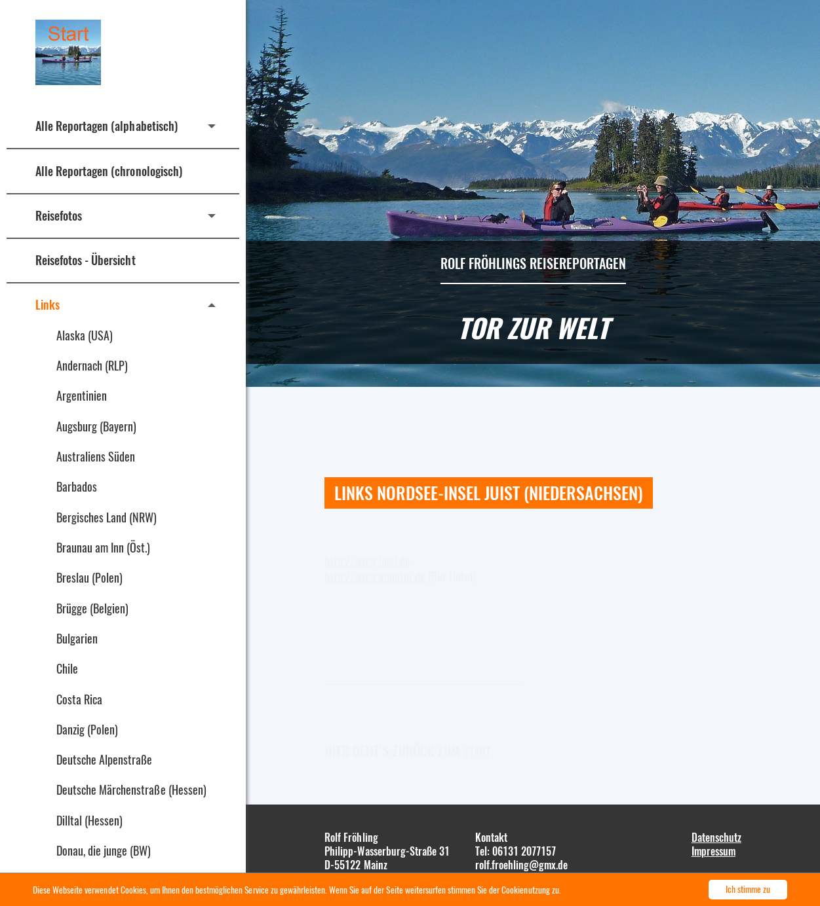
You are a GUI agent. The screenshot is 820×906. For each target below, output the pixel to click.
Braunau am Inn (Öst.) (103, 547)
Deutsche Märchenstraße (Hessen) (131, 789)
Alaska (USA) (84, 335)
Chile (67, 668)
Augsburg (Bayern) (96, 426)
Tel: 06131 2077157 (515, 851)
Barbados (76, 486)
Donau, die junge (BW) (103, 850)
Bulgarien (77, 638)
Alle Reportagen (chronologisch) (108, 170)
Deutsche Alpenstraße (104, 759)
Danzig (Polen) (87, 729)
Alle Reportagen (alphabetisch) (106, 125)
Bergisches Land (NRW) (106, 517)
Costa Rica (79, 699)
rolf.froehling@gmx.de (521, 865)
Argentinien (81, 395)
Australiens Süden (95, 456)
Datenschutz (716, 837)
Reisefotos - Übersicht (85, 259)
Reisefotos (58, 215)
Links (47, 304)
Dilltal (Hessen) (89, 820)
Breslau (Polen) (89, 577)
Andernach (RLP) (92, 365)
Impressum (713, 851)
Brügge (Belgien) (92, 608)
